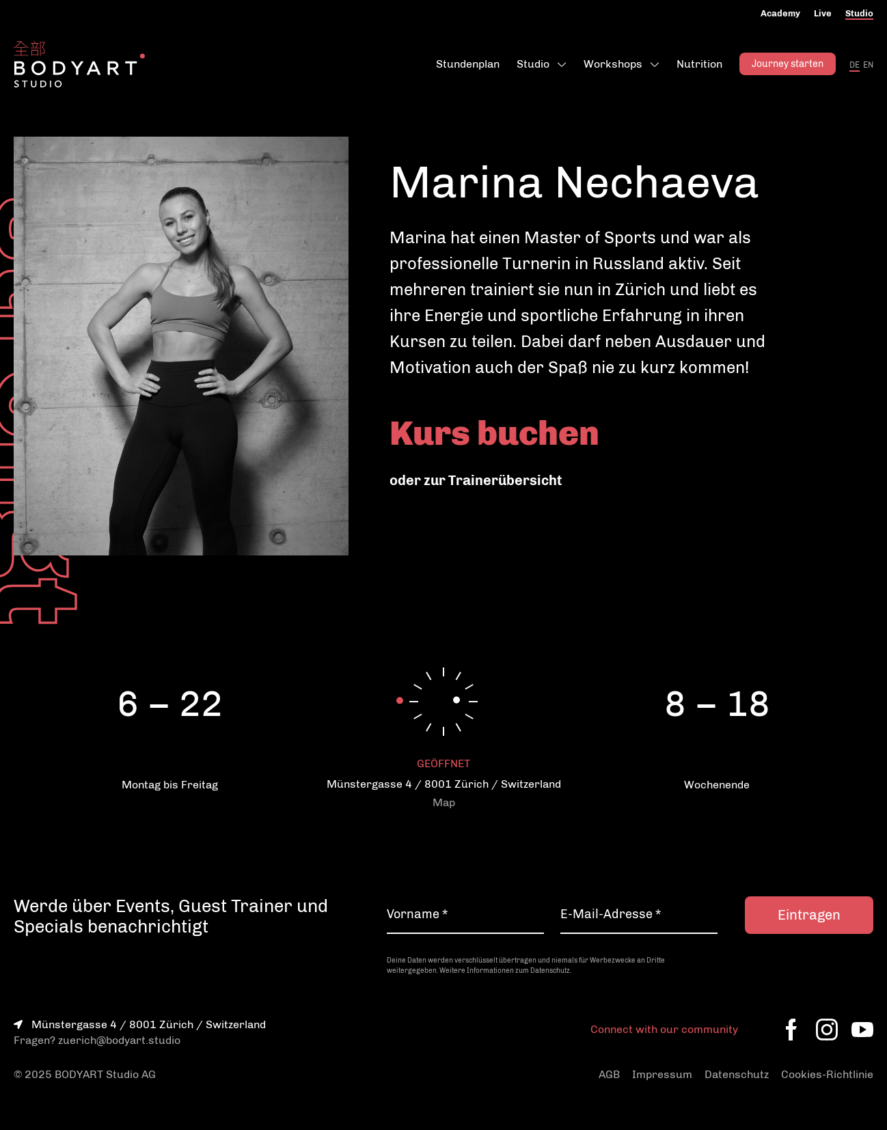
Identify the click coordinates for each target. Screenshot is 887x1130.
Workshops (613, 63)
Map (444, 802)
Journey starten (787, 64)
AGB (609, 1074)
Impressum (662, 1074)
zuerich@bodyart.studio (119, 1040)
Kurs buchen (494, 433)
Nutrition (699, 63)
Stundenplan (468, 63)
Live (823, 13)
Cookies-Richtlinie (827, 1074)
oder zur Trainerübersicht (476, 480)
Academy (780, 13)
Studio (859, 13)
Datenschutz (737, 1074)
